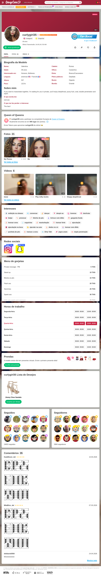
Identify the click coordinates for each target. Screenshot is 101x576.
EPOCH (45, 568)
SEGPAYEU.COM (52, 568)
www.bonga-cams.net (28, 568)
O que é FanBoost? (90, 40)
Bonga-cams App (71, 7)
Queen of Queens (58, 119)
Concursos (59, 7)
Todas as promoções (45, 7)
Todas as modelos (8, 7)
